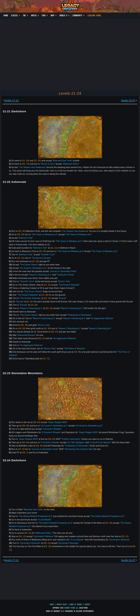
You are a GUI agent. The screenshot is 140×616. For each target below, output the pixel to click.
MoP (52, 15)
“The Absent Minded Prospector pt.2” (35, 516)
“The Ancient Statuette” (69, 285)
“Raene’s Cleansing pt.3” (74, 318)
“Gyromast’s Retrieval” (43, 536)
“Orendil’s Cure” (47, 254)
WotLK (34, 15)
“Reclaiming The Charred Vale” (78, 449)
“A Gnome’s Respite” (52, 429)
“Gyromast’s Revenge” (68, 543)
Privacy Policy (62, 604)
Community (77, 15)
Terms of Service (75, 604)
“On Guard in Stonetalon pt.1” (33, 268)
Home (6, 15)
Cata (44, 15)
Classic (14, 15)
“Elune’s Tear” (64, 281)
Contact (87, 604)
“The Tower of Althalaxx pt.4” (78, 234)
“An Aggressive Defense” (102, 318)
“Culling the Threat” (65, 275)
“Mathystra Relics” (70, 164)
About (52, 604)
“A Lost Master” (44, 520)
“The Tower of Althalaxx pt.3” (44, 234)
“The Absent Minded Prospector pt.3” (107, 516)
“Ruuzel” (62, 298)
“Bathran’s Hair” (25, 238)
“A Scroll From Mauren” (100, 442)
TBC (24, 15)
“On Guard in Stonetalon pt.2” (89, 426)
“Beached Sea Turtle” (62, 160)
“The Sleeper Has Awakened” (32, 167)
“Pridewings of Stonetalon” (79, 315)
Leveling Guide (94, 15)
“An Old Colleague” (76, 442)
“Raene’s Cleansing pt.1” (40, 275)
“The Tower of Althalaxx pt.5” (104, 251)
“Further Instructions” (71, 439)
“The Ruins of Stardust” (74, 348)
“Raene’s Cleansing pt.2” (71, 308)
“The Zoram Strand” (29, 265)
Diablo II (63, 15)
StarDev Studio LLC (71, 608)
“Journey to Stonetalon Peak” (62, 271)
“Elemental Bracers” (26, 335)
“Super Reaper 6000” (57, 422)
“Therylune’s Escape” (41, 258)
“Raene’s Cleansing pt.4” (99, 328)
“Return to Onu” (47, 164)
